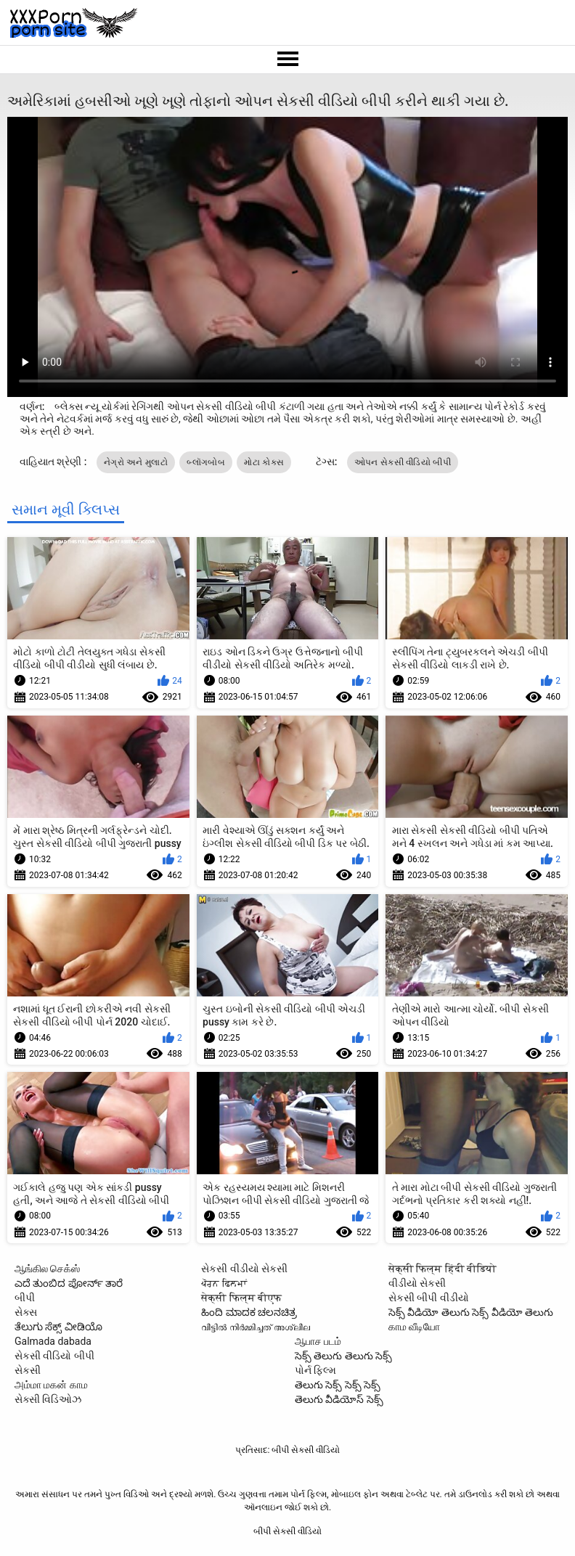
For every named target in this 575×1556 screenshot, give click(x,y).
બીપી (25, 1297)
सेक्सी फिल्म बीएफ (241, 1297)
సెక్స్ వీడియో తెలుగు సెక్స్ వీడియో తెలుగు (470, 1312)
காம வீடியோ (414, 1326)
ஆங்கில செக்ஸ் (47, 1268)
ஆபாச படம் (318, 1341)
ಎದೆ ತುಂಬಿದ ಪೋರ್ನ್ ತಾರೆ (69, 1283)
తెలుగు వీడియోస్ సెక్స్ (339, 1399)
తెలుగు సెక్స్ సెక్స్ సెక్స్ (337, 1385)
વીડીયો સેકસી (417, 1283)
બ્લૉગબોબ (206, 462)
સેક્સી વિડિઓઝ (48, 1399)
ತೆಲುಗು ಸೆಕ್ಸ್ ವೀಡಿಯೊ (58, 1326)
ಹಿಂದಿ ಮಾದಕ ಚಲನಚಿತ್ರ (249, 1312)
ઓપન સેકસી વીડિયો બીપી (402, 462)
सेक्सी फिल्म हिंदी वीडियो (442, 1268)
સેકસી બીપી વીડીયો (428, 1297)
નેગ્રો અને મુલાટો (136, 462)
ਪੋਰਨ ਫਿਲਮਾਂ (223, 1283)
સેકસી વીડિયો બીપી (54, 1356)
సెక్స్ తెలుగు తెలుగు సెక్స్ (343, 1356)
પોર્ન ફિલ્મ (315, 1370)
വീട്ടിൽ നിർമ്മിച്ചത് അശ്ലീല (255, 1326)
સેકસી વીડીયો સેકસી (244, 1268)
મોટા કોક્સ (264, 462)
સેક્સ (26, 1312)
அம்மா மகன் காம (51, 1385)
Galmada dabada (53, 1341)
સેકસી (28, 1370)
